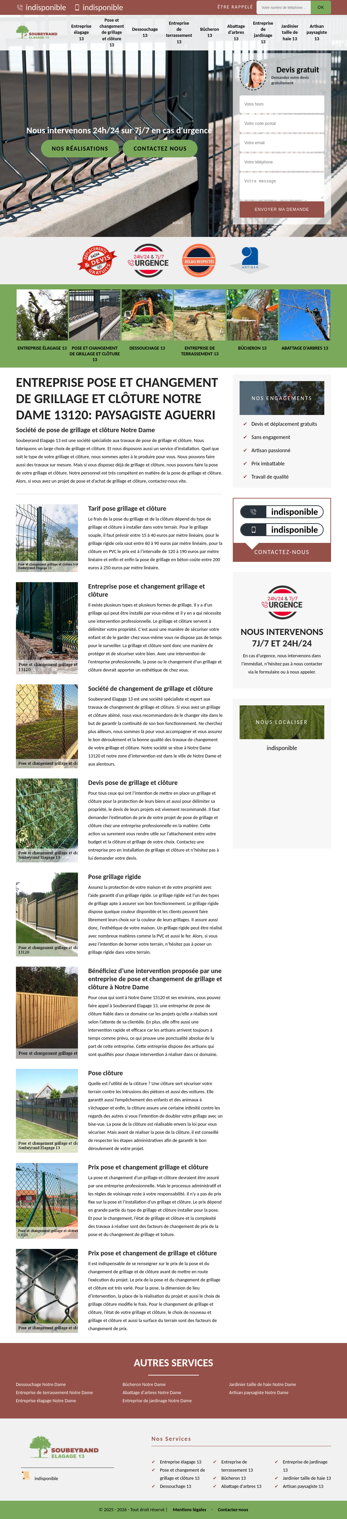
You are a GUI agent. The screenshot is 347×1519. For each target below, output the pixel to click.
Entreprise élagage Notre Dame (46, 1401)
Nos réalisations (80, 148)
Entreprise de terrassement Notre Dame (54, 1392)
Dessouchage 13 (145, 32)
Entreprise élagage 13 (81, 32)
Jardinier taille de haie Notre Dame (262, 1384)
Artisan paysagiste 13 (317, 32)
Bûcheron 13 (209, 32)
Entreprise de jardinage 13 (263, 32)
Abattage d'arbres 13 (236, 32)
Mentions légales (189, 1510)
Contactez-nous (233, 1510)
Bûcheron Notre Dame (144, 1384)
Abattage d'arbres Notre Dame (152, 1392)
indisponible (41, 7)
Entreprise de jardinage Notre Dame (157, 1401)
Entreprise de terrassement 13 (179, 32)
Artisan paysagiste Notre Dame (258, 1392)
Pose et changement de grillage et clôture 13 (112, 32)
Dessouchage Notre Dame (41, 1384)
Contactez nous (160, 148)
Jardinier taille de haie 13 (289, 32)
